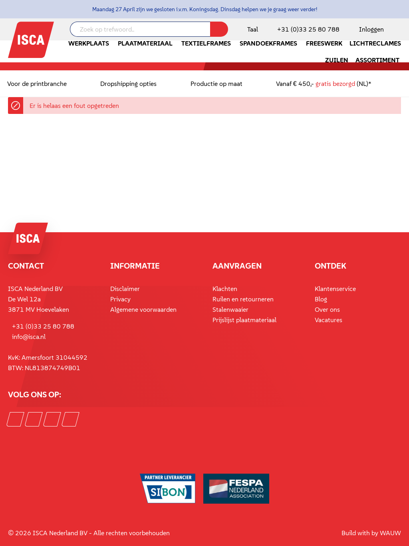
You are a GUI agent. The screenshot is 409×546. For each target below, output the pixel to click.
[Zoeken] (219, 29)
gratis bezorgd (335, 84)
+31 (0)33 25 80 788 (308, 29)
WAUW (390, 533)
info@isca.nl (29, 337)
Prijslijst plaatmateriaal (244, 320)
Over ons (327, 309)
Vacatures (328, 320)
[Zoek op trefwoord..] (140, 29)
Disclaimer (125, 289)
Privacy (120, 299)
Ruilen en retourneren (243, 299)
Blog (321, 299)
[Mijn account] (369, 29)
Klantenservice (335, 289)
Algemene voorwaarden (143, 309)
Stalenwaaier (230, 309)
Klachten (224, 289)
